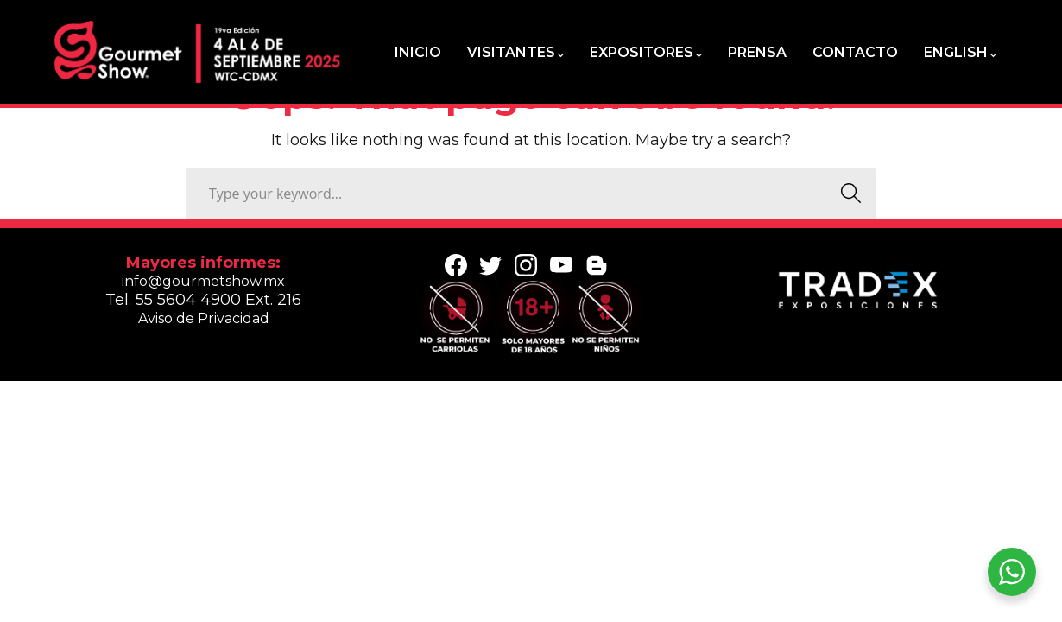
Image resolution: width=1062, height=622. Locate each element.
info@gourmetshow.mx (203, 281)
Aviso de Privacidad (203, 318)
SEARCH (846, 193)
